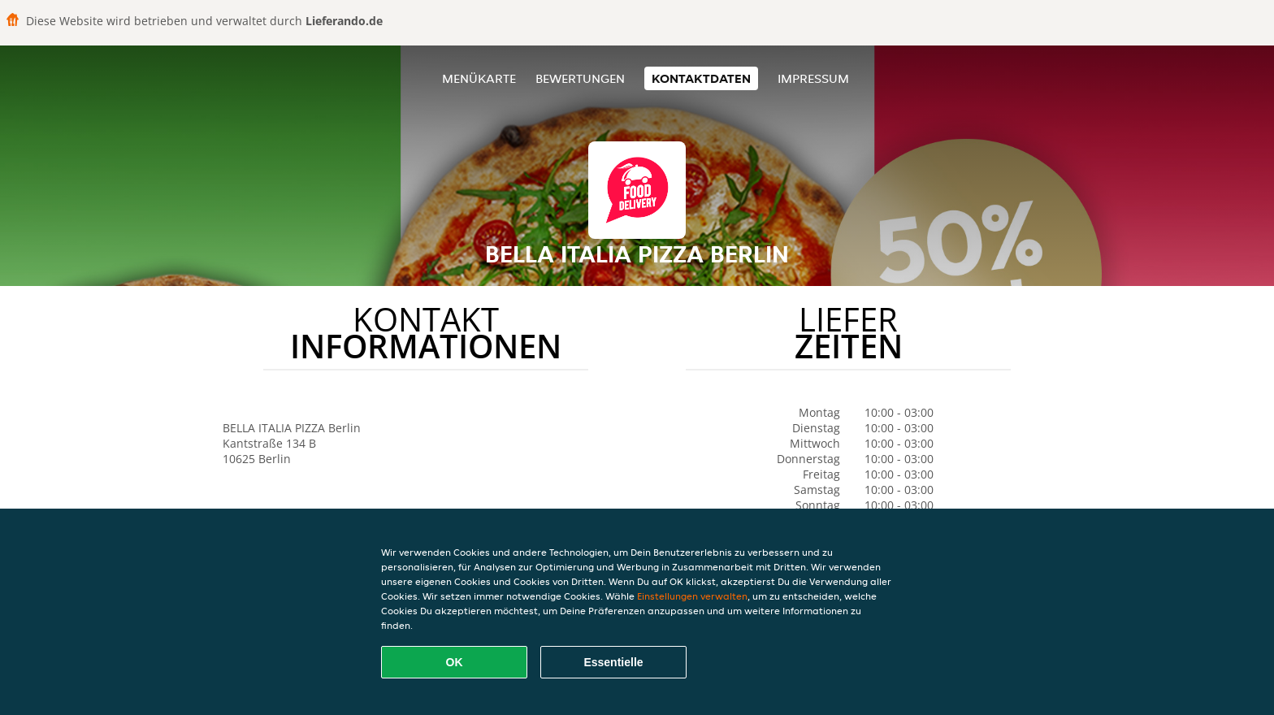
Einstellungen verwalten (692, 596)
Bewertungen (580, 78)
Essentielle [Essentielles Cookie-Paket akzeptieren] (613, 662)
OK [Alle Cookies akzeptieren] (454, 662)
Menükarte (479, 78)
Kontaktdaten (701, 78)
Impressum (813, 78)
